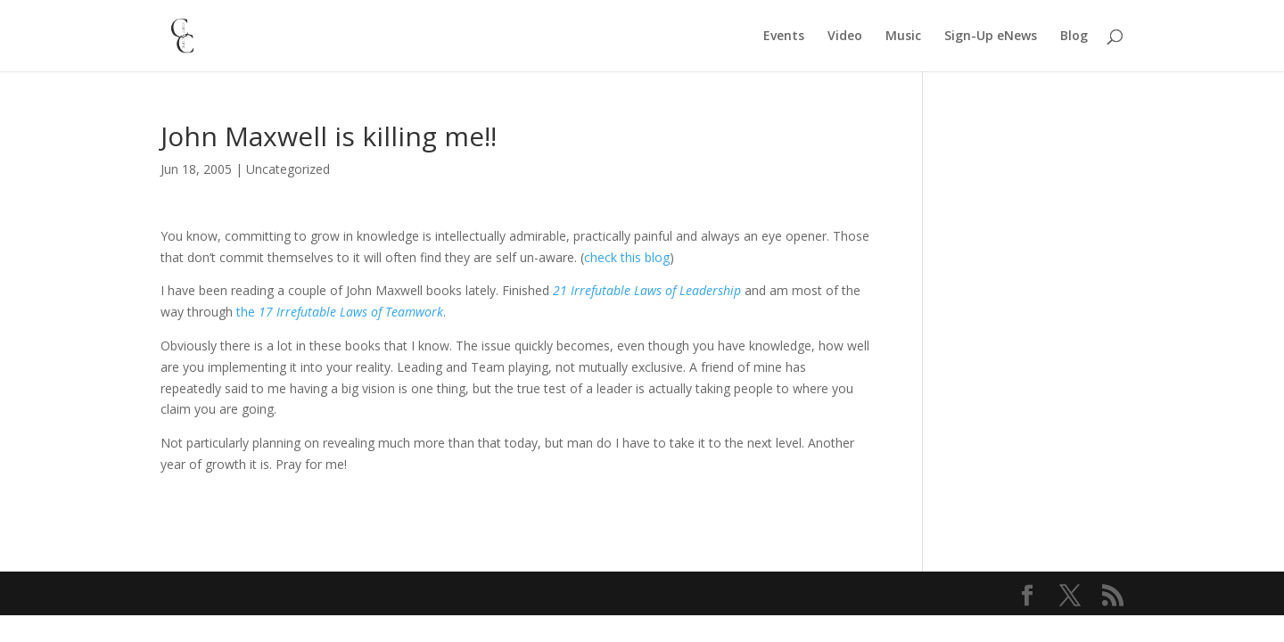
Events (783, 36)
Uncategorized (288, 168)
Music (903, 36)
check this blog (627, 257)
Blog (1074, 36)
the (339, 311)
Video (844, 36)
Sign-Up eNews (990, 36)
